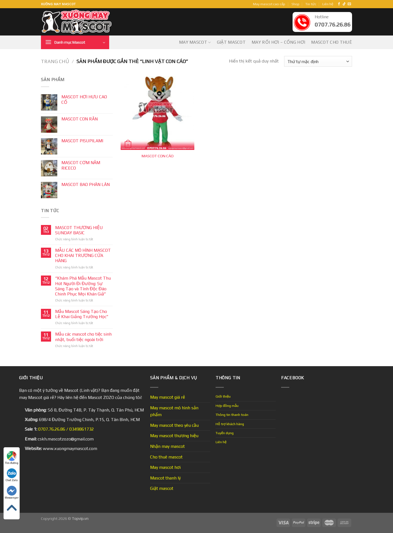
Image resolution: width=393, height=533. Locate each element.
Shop (295, 4)
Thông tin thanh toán (232, 415)
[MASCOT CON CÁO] (157, 113)
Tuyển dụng (225, 433)
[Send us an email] (349, 4)
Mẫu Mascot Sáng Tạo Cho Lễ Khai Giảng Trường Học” (81, 314)
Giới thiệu (223, 396)
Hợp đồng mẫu (227, 406)
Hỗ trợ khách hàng (230, 424)
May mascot (195, 42)
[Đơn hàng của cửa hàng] (318, 61)
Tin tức (310, 4)
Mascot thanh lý (165, 478)
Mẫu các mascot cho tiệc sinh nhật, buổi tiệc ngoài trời (83, 336)
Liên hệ (327, 4)
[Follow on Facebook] (339, 4)
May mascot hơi (165, 467)
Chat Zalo (11, 475)
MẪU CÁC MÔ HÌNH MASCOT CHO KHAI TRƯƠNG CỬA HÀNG (83, 255)
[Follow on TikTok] (344, 4)
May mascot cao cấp (269, 4)
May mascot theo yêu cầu (174, 425)
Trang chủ (55, 61)
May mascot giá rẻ (167, 397)
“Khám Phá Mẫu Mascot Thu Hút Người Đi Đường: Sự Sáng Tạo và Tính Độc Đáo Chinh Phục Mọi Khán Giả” (83, 286)
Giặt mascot (231, 42)
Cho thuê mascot (166, 457)
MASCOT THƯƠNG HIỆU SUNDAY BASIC (79, 230)
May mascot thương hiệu (174, 435)
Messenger (12, 492)
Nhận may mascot (167, 446)
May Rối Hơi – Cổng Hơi (278, 42)
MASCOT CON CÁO (158, 156)
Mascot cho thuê (331, 42)
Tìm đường (11, 457)
